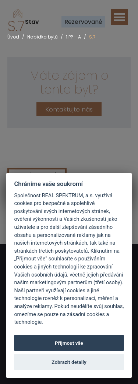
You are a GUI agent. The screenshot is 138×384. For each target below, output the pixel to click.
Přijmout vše (69, 343)
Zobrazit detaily (69, 362)
